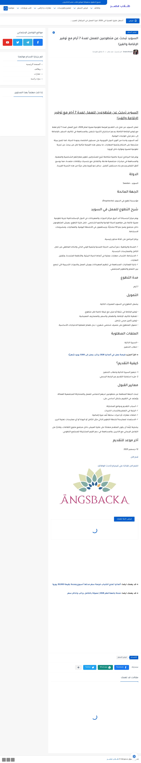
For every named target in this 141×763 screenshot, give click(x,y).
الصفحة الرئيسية (33, 64)
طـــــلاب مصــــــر (120, 6)
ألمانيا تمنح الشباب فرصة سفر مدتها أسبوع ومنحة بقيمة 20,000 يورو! (86, 585)
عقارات (37, 74)
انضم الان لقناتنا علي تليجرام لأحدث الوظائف (118, 466)
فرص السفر (82, 9)
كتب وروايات (26, 9)
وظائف (97, 9)
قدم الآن (134, 457)
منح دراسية (35, 78)
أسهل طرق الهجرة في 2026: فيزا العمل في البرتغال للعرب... (96, 21)
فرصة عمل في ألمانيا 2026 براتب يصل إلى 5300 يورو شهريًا (96, 355)
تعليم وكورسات (64, 9)
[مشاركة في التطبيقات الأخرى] (78, 667)
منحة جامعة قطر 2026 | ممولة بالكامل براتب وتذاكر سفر (94, 593)
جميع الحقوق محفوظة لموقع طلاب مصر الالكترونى (81, 2)
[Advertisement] (94, 79)
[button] (121, 667)
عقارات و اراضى (44, 9)
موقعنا (11, 9)
